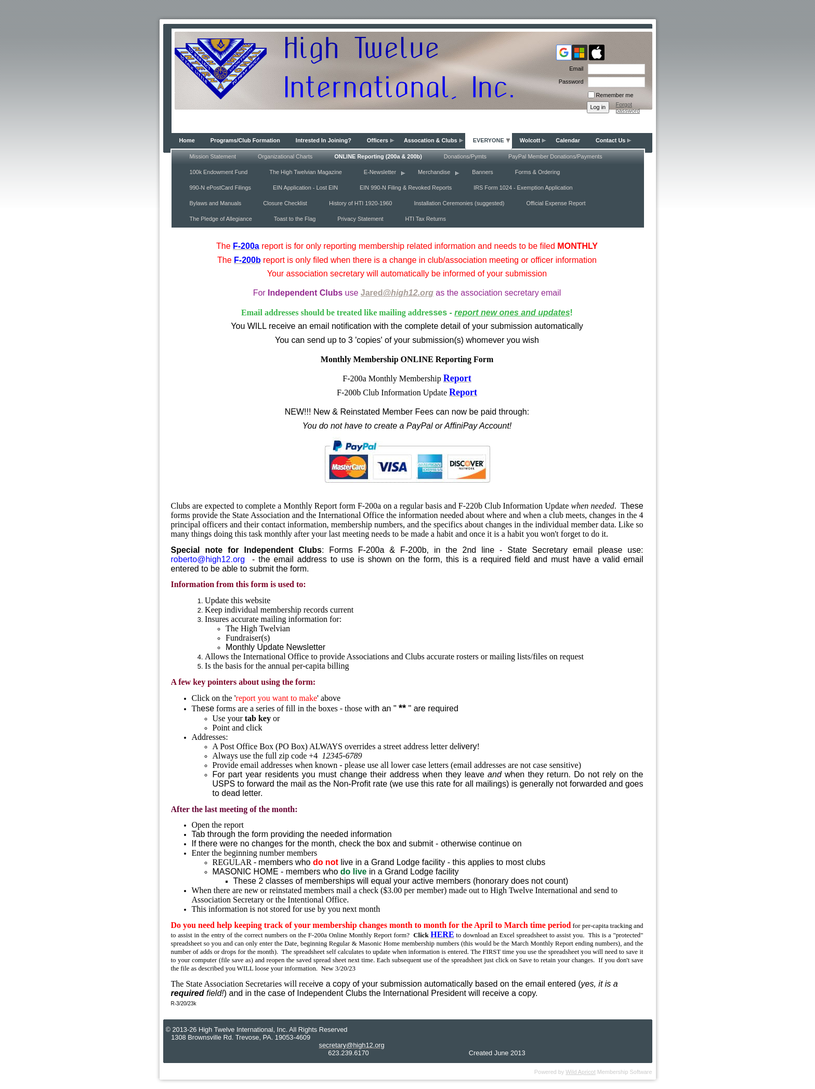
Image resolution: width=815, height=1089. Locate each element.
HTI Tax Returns (425, 219)
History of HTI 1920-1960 (360, 203)
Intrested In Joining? (323, 140)
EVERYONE (488, 140)
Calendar (568, 140)
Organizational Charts (285, 156)
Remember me (615, 95)
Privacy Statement (360, 219)
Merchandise (434, 172)
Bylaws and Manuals (216, 203)
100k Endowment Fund (219, 172)
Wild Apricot (580, 1072)
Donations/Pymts (465, 156)
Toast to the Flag (295, 219)
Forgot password (628, 107)
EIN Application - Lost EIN (305, 187)
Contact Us (610, 140)
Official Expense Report (555, 203)
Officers (377, 140)
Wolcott (530, 140)
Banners (482, 172)
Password (569, 81)
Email (574, 68)
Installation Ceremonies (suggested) (459, 203)
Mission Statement (213, 156)
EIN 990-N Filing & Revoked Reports (406, 187)
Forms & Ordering (537, 172)
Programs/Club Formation (245, 140)
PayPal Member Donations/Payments (555, 156)
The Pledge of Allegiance (221, 219)
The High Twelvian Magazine (305, 172)
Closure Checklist (285, 203)
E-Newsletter (380, 172)
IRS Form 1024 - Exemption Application (523, 187)
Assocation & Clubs (430, 140)
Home (187, 140)
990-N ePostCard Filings (220, 187)
